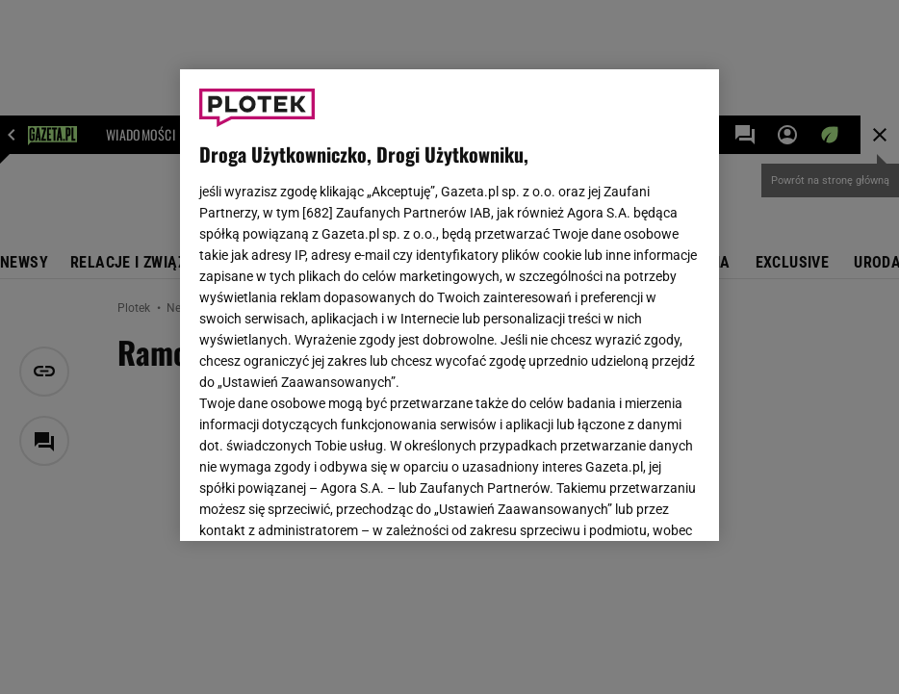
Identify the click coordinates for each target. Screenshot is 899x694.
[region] (449, 305)
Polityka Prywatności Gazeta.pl (448, 286)
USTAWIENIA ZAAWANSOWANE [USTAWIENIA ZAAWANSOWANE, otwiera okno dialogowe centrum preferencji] (325, 502)
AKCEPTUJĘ (635, 503)
